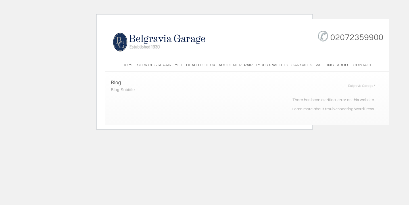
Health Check (200, 65)
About (343, 65)
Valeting (325, 65)
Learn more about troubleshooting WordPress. (333, 109)
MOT (178, 65)
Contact (362, 65)
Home (128, 65)
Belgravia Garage (360, 86)
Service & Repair (154, 65)
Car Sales (301, 65)
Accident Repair (235, 65)
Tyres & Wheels (272, 65)
